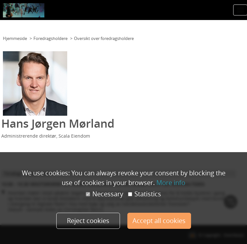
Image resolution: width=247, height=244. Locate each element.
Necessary (104, 194)
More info (170, 182)
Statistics (144, 194)
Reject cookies (88, 220)
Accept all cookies (159, 220)
